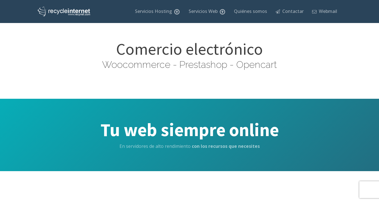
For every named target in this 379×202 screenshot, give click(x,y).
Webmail (324, 11)
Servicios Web (207, 11)
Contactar (290, 11)
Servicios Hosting (157, 11)
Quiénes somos (250, 11)
